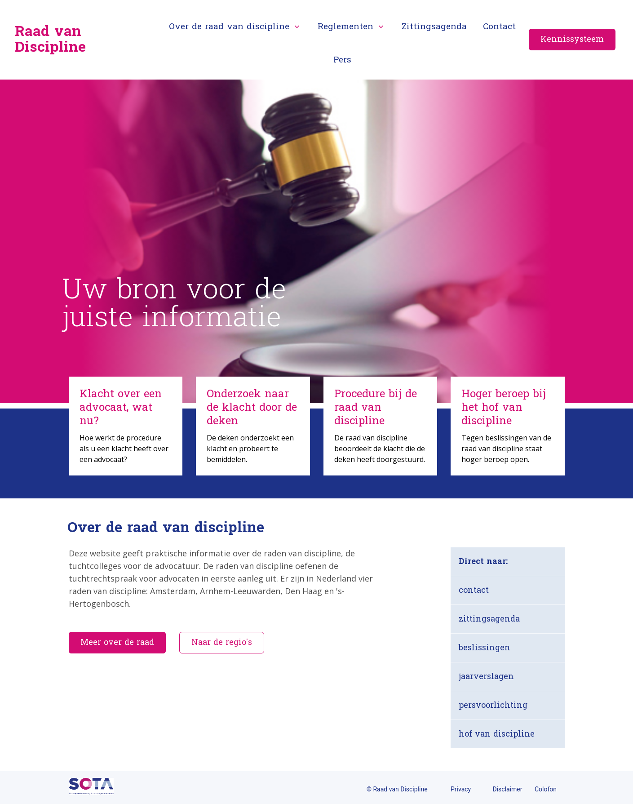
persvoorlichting (493, 705)
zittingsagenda (489, 619)
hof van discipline (497, 734)
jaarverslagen (486, 676)
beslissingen (484, 647)
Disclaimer (507, 789)
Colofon (546, 789)
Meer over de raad (117, 642)
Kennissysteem (572, 39)
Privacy (461, 789)
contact (474, 590)
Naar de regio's (221, 642)
